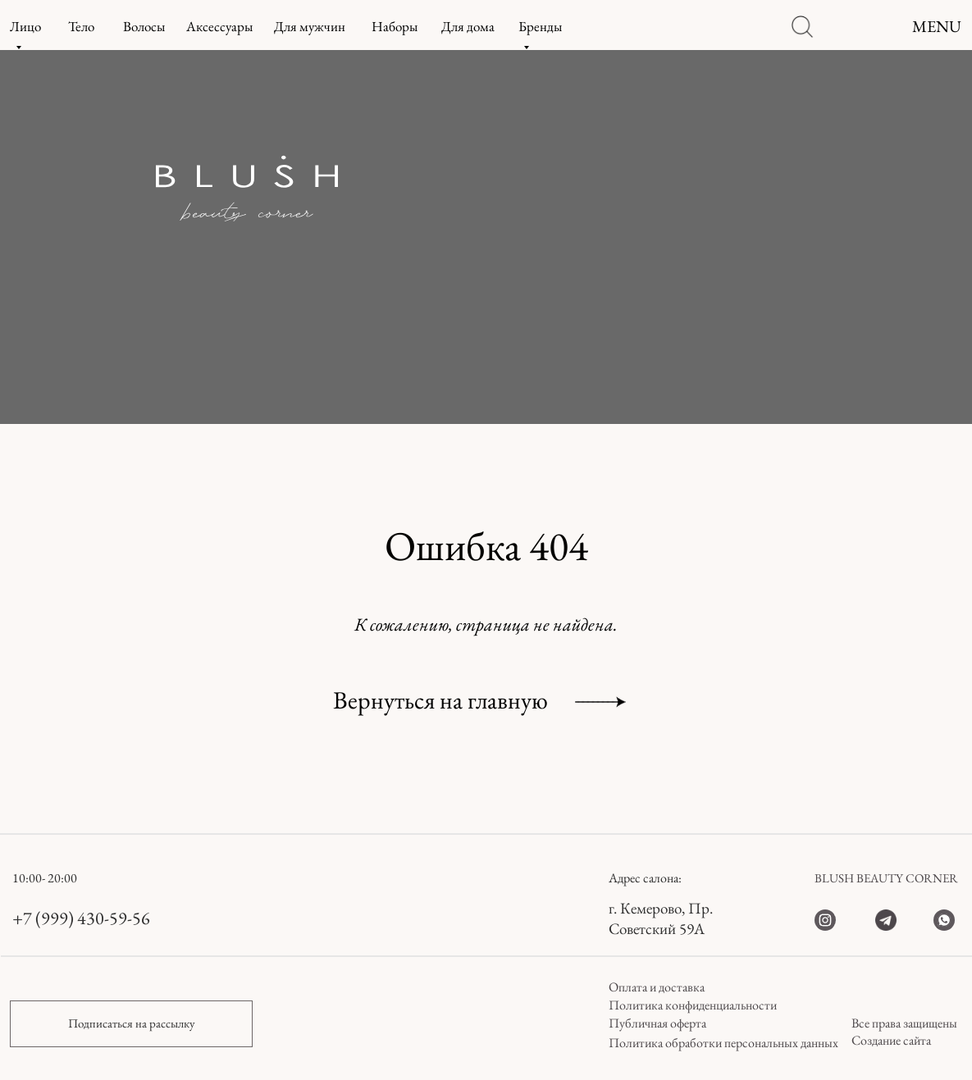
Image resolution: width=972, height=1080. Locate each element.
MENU (936, 26)
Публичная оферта (657, 1023)
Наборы (395, 26)
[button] (131, 1023)
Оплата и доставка (657, 987)
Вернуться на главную (440, 700)
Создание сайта (891, 1040)
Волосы (144, 26)
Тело (81, 26)
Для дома (468, 26)
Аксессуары (219, 26)
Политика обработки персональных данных (723, 1042)
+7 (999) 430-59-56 (81, 918)
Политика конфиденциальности (693, 1005)
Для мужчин (309, 26)
